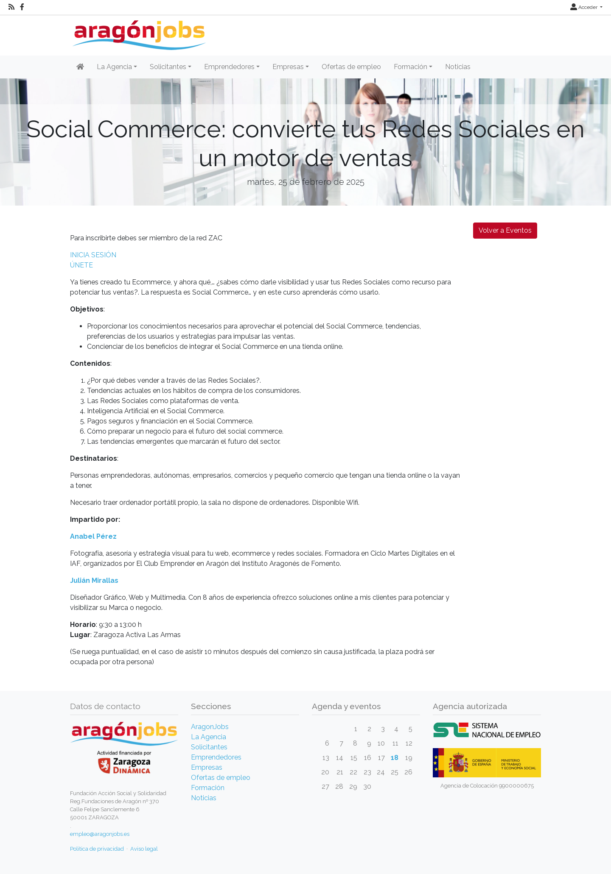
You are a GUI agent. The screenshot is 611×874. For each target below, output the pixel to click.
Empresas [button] (288, 67)
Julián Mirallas (94, 580)
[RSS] (11, 7)
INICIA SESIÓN (93, 255)
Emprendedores (216, 757)
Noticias (458, 67)
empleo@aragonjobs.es (99, 834)
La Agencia (208, 737)
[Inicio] (138, 32)
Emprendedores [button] (229, 67)
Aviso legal (144, 849)
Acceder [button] (584, 7)
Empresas (206, 767)
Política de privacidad (97, 849)
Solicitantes (209, 747)
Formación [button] (410, 67)
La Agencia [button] (114, 67)
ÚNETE (81, 265)
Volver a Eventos (505, 230)
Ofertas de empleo (351, 67)
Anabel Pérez (93, 536)
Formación (207, 788)
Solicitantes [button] (168, 67)
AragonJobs (210, 727)
